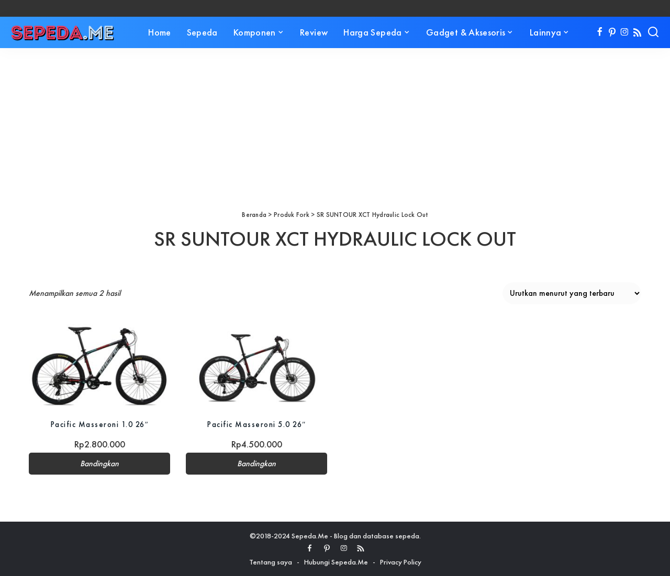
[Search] (653, 32)
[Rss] (637, 32)
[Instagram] (624, 32)
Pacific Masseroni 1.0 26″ (99, 424)
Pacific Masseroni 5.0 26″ (257, 424)
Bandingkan (99, 463)
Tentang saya (270, 562)
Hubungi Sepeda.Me (336, 562)
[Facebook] (599, 32)
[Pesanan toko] (571, 293)
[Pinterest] (612, 32)
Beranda (254, 214)
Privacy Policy (400, 562)
